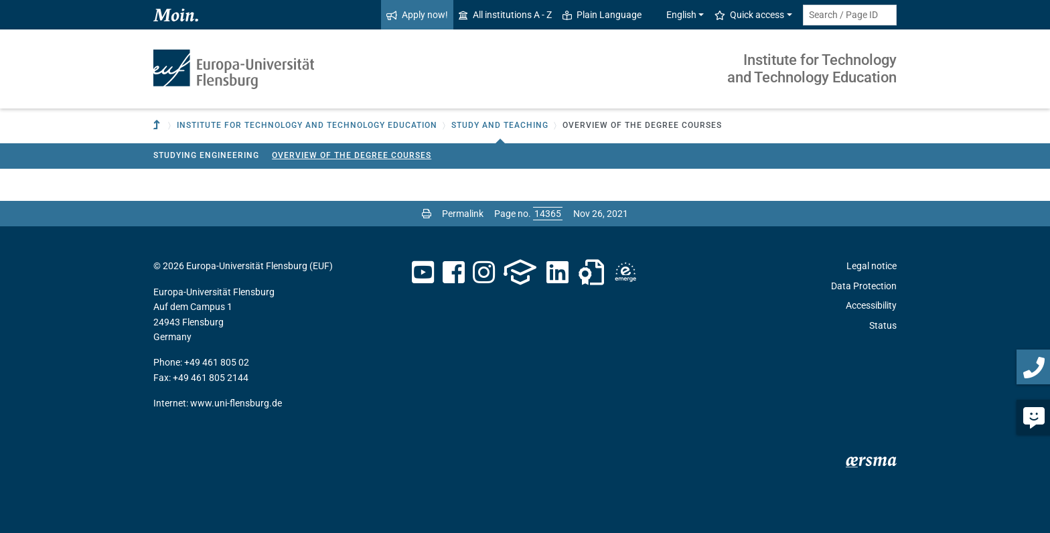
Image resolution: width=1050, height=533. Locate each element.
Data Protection (864, 286)
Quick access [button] (749, 14)
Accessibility (871, 305)
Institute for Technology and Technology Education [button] (307, 125)
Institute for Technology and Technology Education (812, 69)
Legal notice (871, 265)
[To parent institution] (158, 125)
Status (883, 325)
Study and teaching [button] (499, 125)
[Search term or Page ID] (850, 15)
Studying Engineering (206, 155)
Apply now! (417, 14)
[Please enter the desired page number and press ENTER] (547, 213)
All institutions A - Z (505, 14)
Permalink (462, 213)
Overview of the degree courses (351, 155)
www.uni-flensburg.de (236, 403)
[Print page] (426, 213)
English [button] (674, 14)
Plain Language (602, 14)
